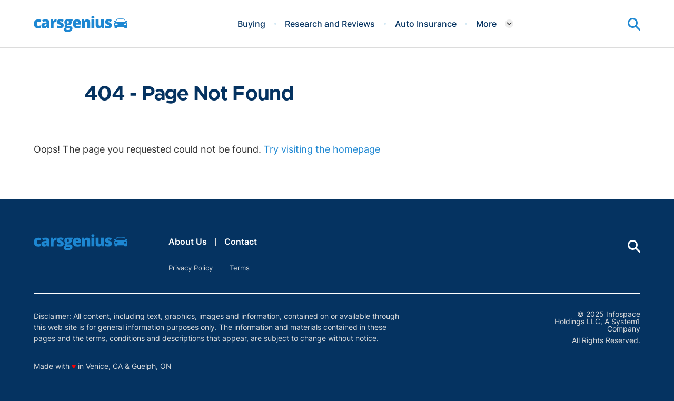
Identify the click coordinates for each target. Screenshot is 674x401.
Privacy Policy (190, 268)
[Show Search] (634, 24)
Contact (240, 241)
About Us (187, 241)
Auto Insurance (426, 23)
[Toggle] (509, 23)
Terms (240, 268)
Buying (251, 23)
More (486, 23)
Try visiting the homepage (322, 149)
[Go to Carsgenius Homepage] (80, 24)
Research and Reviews (330, 23)
